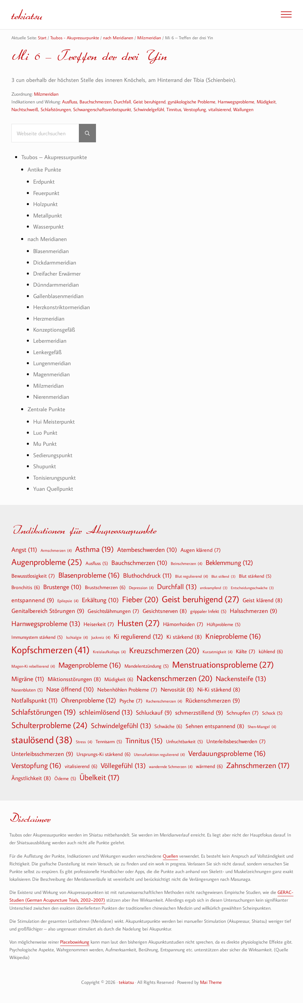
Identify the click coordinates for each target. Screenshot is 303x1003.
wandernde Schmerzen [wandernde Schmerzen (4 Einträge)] (171, 766)
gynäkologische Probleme (191, 101)
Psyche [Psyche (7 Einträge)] (131, 701)
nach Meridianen (47, 239)
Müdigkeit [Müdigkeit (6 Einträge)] (118, 679)
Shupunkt (44, 467)
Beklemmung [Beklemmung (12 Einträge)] (229, 562)
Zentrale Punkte (46, 409)
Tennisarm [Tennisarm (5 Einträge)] (109, 742)
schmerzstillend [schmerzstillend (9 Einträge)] (199, 713)
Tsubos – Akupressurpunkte (54, 157)
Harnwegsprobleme (236, 101)
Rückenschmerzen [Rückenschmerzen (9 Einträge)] (213, 701)
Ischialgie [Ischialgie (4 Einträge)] (77, 637)
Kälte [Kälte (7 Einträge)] (245, 651)
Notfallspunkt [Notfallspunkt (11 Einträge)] (34, 700)
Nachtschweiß (24, 109)
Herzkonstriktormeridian (61, 308)
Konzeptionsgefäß (54, 330)
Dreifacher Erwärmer (57, 274)
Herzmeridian (48, 319)
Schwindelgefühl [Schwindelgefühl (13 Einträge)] (121, 725)
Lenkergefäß (47, 352)
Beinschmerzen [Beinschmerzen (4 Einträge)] (186, 563)
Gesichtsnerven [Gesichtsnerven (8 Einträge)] (165, 610)
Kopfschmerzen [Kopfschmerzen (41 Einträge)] (50, 650)
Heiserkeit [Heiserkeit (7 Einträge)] (99, 624)
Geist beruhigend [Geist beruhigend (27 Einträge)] (200, 599)
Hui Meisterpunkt (54, 422)
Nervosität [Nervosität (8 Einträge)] (177, 689)
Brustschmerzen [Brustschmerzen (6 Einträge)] (105, 587)
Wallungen (243, 109)
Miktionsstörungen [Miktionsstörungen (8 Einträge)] (74, 678)
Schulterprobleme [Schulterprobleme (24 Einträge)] (49, 725)
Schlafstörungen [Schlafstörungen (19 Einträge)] (43, 712)
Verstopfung (195, 109)
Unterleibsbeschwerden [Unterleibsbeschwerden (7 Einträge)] (236, 741)
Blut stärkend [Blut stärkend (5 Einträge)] (255, 576)
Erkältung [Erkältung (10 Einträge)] (100, 600)
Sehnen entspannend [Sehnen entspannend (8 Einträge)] (215, 725)
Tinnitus (173, 109)
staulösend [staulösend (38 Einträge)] (41, 740)
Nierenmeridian (51, 397)
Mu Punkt (45, 444)
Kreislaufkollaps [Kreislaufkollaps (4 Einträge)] (109, 651)
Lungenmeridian (52, 364)
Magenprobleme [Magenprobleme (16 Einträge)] (89, 665)
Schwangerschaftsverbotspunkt (102, 109)
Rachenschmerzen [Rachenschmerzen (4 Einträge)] (164, 701)
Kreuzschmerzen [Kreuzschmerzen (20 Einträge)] (164, 650)
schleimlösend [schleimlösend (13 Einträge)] (106, 712)
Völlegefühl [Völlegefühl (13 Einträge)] (123, 765)
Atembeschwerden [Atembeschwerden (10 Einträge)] (147, 550)
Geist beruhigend (149, 101)
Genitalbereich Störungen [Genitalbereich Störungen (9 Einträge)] (47, 611)
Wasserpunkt (48, 227)
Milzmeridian (46, 94)
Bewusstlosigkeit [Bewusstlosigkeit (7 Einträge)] (33, 575)
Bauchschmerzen (95, 101)
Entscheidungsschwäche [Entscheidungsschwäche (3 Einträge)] (252, 588)
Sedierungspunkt (52, 455)
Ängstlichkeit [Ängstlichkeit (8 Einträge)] (31, 778)
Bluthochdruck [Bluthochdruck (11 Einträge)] (147, 575)
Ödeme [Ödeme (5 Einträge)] (65, 778)
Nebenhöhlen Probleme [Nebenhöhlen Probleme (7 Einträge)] (127, 689)
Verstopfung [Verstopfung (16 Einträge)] (36, 765)
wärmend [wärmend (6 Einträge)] (209, 766)
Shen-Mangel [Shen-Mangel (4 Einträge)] (262, 726)
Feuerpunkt (46, 193)
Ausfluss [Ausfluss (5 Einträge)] (97, 563)
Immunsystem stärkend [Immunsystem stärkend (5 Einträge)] (37, 637)
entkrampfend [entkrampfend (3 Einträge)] (214, 588)
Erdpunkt (44, 182)
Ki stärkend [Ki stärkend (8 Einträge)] (184, 636)
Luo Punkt (45, 433)
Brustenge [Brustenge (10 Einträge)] (62, 587)
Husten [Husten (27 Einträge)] (138, 623)
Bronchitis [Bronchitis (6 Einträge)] (25, 587)
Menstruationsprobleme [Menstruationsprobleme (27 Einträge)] (223, 665)
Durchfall (122, 101)
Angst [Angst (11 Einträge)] (24, 549)
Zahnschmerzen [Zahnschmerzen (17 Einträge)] (258, 765)
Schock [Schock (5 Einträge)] (272, 713)
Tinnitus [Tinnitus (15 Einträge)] (144, 741)
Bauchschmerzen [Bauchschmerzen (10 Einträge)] (139, 563)
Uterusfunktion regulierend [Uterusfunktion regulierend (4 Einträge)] (159, 754)
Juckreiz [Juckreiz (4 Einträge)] (100, 637)
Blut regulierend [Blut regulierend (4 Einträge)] (191, 576)
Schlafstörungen (56, 109)
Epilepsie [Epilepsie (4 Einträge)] (68, 600)
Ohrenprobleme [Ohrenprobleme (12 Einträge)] (88, 700)
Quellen (170, 856)
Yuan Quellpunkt (53, 489)
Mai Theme (211, 982)
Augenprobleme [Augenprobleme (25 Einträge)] (46, 562)
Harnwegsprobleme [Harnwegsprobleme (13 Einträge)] (45, 623)
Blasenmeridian (51, 251)
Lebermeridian (49, 341)
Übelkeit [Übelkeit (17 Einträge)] (99, 778)
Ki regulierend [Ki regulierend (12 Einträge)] (138, 636)
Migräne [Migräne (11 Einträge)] (27, 678)
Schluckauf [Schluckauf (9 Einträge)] (154, 713)
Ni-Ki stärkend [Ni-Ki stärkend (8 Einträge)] (218, 689)
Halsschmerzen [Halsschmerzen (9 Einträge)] (253, 611)
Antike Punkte (44, 170)
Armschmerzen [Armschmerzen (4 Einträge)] (56, 550)
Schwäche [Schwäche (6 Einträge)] (168, 726)
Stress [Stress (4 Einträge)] (84, 741)
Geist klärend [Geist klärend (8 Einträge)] (263, 600)
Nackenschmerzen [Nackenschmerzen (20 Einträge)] (174, 678)
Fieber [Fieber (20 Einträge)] (140, 599)
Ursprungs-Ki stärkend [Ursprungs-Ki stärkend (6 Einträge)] (104, 754)
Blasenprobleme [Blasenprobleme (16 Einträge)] (89, 575)
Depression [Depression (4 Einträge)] (141, 587)
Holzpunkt (45, 204)
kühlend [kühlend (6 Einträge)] (271, 651)
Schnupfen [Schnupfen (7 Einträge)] (242, 712)
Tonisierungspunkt (54, 478)
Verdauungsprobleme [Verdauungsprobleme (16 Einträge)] (227, 754)
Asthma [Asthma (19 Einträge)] (94, 549)
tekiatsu (28, 14)
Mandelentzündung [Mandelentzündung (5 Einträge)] (146, 666)
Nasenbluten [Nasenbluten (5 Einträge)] (27, 690)
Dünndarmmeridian (56, 285)
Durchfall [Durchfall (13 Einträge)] (177, 586)
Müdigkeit (266, 101)
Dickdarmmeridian (54, 263)
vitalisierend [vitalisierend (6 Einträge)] (81, 766)
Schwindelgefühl (149, 109)
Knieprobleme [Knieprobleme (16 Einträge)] (233, 636)
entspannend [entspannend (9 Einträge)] (32, 600)
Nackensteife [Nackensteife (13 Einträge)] (241, 678)
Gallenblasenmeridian (58, 296)
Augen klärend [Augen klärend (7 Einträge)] (201, 549)
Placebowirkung (74, 942)
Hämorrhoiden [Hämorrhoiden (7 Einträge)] (183, 624)
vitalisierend (219, 109)
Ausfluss (69, 101)
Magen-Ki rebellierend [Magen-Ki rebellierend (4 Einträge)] (33, 666)
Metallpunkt (47, 216)
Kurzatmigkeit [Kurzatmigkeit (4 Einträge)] (218, 651)
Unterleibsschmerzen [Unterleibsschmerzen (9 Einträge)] (42, 754)
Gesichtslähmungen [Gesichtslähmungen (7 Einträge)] (113, 611)
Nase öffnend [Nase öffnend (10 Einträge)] (70, 690)
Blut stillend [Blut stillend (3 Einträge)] (223, 576)
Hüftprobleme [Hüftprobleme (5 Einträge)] (224, 624)
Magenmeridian (51, 375)
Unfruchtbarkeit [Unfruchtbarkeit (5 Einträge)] (184, 742)
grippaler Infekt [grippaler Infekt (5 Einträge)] (208, 611)
